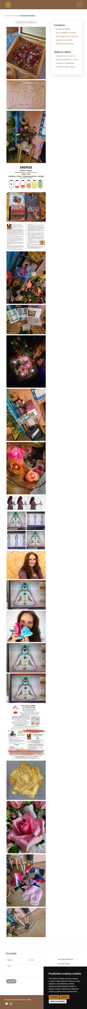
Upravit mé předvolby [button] (57, 1001)
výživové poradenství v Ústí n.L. (68, 60)
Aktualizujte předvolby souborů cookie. (18, 1000)
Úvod (7, 16)
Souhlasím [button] (54, 997)
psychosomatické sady (64, 44)
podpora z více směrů (64, 40)
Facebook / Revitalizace (65, 63)
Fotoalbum (14, 16)
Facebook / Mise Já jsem (65, 67)
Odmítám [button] (64, 997)
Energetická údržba (63, 29)
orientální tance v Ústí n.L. (66, 56)
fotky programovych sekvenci (67, 36)
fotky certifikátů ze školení (66, 33)
